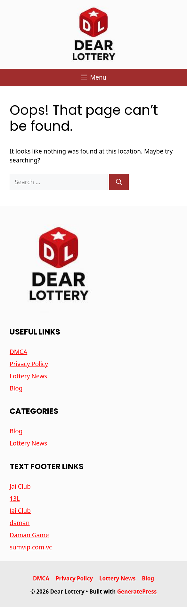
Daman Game (29, 535)
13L (15, 498)
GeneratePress (137, 591)
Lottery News (28, 376)
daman (20, 523)
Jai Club (20, 486)
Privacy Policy (29, 364)
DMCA (18, 352)
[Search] (119, 182)
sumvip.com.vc (31, 547)
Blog (16, 388)
